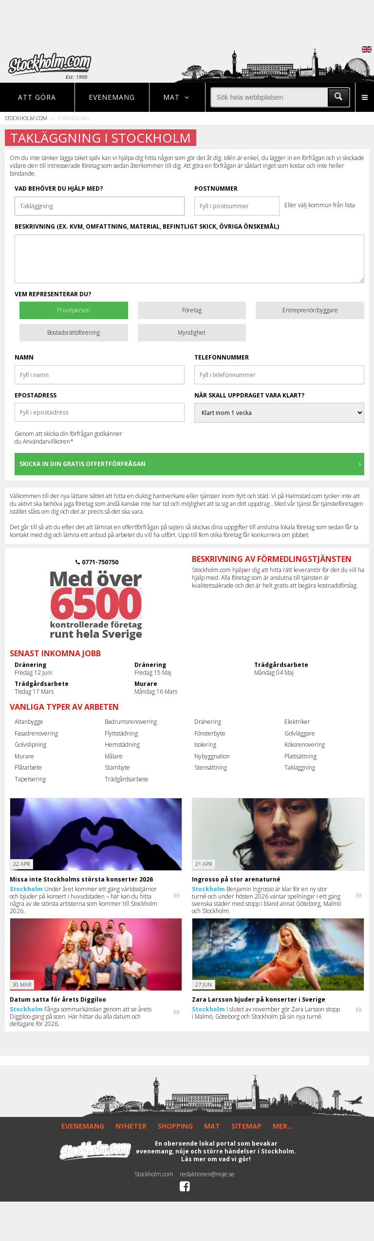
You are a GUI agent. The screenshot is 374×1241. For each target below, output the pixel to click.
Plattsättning (300, 756)
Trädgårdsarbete (127, 779)
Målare (114, 756)
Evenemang (112, 97)
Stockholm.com (26, 118)
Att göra (37, 97)
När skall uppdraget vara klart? (249, 395)
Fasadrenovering (36, 733)
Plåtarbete (28, 767)
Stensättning (210, 767)
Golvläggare (299, 733)
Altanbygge (29, 722)
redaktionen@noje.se (207, 1174)
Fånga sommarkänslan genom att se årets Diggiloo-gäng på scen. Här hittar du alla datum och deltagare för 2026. (80, 1016)
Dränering (207, 722)
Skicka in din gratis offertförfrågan (191, 464)
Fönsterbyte (209, 733)
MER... (283, 1126)
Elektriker (297, 722)
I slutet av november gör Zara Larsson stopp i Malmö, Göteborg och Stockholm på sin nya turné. (266, 1013)
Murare (24, 756)
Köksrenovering (304, 744)
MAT (212, 1126)
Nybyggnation (212, 756)
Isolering (205, 744)
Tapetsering (30, 779)
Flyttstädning (121, 733)
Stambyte (117, 767)
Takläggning (299, 767)
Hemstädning (122, 744)
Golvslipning (30, 744)
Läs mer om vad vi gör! (216, 1159)
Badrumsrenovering (131, 722)
